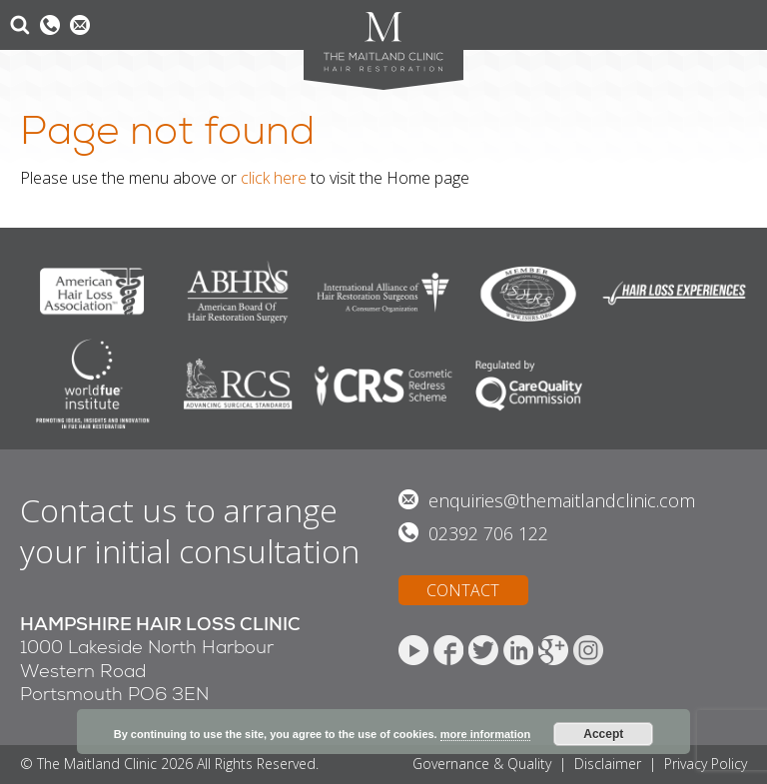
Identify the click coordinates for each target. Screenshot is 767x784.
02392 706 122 (488, 533)
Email (80, 25)
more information (485, 734)
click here (274, 178)
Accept (603, 734)
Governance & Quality (481, 763)
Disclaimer (607, 763)
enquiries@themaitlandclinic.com (561, 500)
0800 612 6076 (50, 25)
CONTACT (462, 590)
